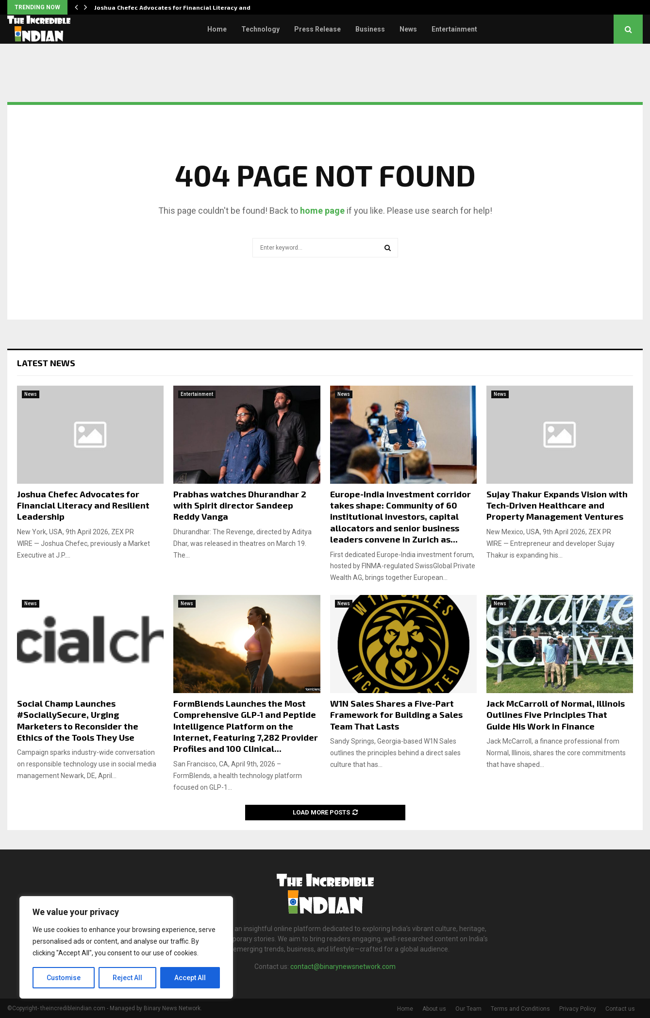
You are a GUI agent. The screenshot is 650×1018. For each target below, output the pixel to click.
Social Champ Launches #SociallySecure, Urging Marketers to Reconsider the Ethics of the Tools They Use (77, 720)
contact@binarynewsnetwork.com (343, 966)
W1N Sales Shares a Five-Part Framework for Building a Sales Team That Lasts (396, 714)
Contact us (620, 1008)
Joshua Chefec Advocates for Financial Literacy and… (175, 7)
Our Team (468, 1008)
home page (322, 210)
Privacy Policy (577, 1008)
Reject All (128, 978)
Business (370, 29)
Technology (260, 29)
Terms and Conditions (520, 1008)
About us (434, 1008)
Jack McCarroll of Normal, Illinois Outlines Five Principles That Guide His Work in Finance (555, 714)
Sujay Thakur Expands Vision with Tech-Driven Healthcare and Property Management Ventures (557, 505)
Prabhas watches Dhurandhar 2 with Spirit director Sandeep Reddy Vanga (239, 505)
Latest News (46, 362)
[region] (126, 948)
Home (217, 29)
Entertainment (454, 29)
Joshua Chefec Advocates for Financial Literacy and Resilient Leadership (83, 505)
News (408, 29)
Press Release (317, 29)
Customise (64, 978)
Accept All (190, 978)
